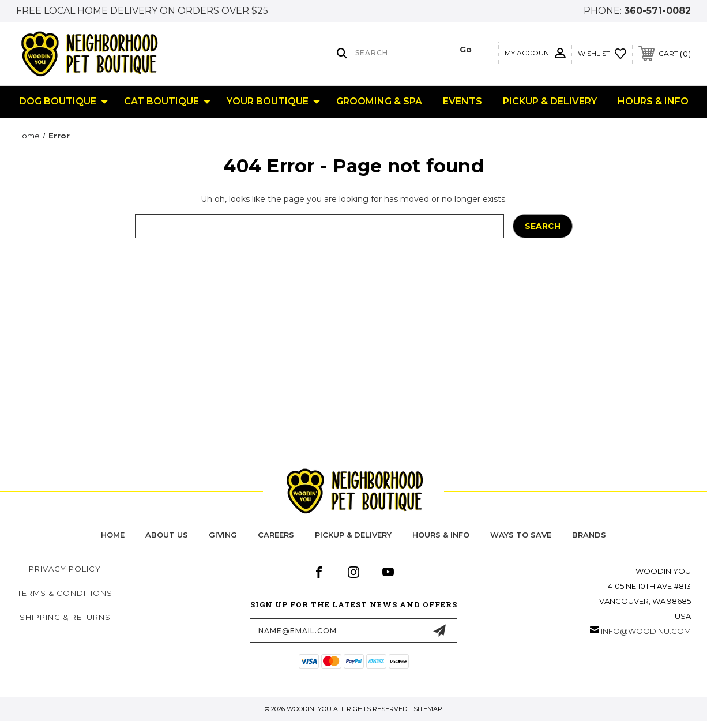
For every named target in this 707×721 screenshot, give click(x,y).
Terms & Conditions (64, 593)
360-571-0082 (657, 10)
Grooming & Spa (379, 101)
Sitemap (427, 709)
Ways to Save (520, 534)
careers (276, 534)
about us (166, 534)
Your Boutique (273, 101)
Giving (223, 534)
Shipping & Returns (65, 617)
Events (462, 101)
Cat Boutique (167, 101)
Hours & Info (653, 101)
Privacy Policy (65, 568)
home (113, 534)
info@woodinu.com (646, 631)
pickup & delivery (353, 534)
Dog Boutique (63, 101)
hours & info (440, 534)
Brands (589, 534)
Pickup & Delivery (550, 101)
